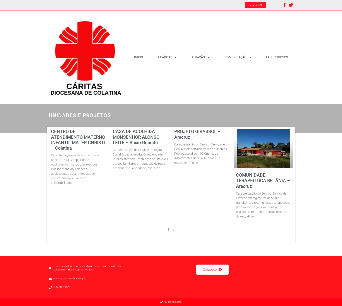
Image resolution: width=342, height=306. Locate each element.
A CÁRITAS (167, 57)
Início (138, 57)
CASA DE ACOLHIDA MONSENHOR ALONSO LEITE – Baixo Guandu (136, 137)
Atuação (201, 57)
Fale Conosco (277, 57)
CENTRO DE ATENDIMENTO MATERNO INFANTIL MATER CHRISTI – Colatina (78, 140)
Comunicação (238, 57)
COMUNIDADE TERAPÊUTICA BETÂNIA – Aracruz (263, 181)
